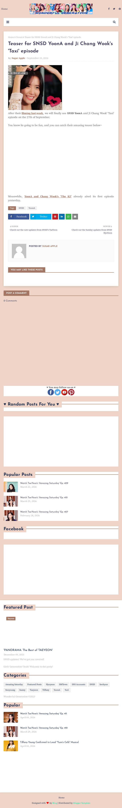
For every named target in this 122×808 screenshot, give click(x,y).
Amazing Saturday (14, 684)
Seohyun (104, 684)
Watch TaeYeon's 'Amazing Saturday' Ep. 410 (44, 497)
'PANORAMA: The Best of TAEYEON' (28, 650)
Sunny (22, 690)
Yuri (67, 690)
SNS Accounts (78, 684)
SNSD (21, 208)
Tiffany (45, 690)
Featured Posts (34, 684)
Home (11, 37)
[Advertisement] (61, 441)
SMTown (63, 684)
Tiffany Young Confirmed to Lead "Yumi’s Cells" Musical (49, 742)
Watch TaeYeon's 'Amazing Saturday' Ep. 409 (44, 483)
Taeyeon (34, 690)
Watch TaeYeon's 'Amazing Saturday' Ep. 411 (43, 713)
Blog (54, 803)
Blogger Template (81, 803)
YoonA (19, 37)
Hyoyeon (50, 684)
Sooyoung (10, 690)
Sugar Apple (18, 58)
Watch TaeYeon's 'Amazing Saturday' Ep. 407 (44, 512)
